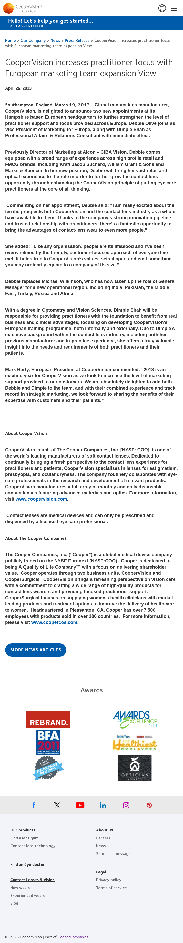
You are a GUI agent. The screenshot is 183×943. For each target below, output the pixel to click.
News (55, 40)
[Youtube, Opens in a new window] (80, 806)
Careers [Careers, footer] (103, 838)
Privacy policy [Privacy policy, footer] (108, 879)
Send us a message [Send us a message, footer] (113, 853)
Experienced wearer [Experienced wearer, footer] (28, 895)
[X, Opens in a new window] (56, 806)
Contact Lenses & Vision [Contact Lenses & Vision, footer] (32, 879)
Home (10, 40)
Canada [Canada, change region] (162, 8)
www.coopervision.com (41, 499)
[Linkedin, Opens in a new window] (103, 806)
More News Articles (35, 649)
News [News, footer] (101, 845)
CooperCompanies (73, 937)
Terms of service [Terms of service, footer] (111, 887)
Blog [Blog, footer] (14, 903)
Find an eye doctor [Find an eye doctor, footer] (27, 864)
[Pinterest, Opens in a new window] (149, 806)
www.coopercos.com (54, 622)
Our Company (33, 40)
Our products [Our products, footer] (22, 830)
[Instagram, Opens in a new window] (126, 806)
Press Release (77, 40)
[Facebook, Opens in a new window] (33, 806)
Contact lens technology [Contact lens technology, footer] (33, 845)
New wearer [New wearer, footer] (21, 887)
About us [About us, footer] (104, 830)
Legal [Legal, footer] (101, 872)
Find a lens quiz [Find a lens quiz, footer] (24, 838)
